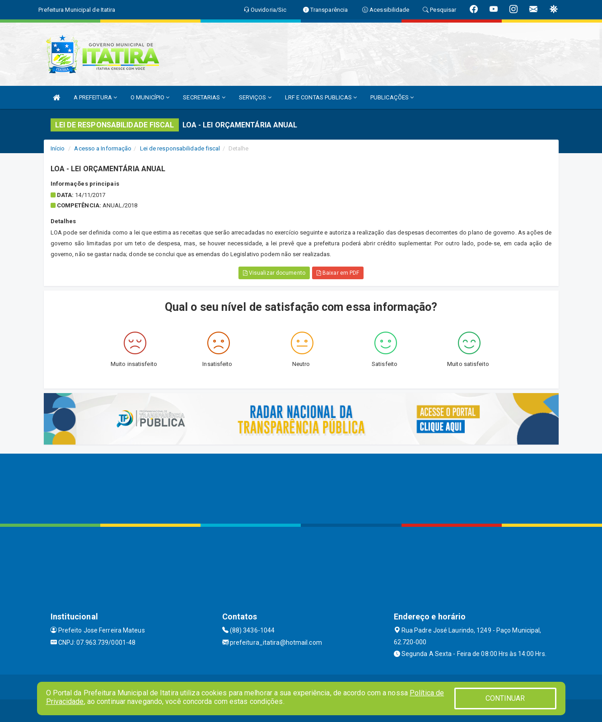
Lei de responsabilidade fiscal (180, 148)
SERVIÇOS (255, 97)
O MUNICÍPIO (150, 97)
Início (58, 148)
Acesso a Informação (102, 148)
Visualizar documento (274, 273)
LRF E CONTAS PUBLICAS (321, 97)
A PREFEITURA (95, 97)
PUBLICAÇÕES (392, 97)
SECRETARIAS (204, 97)
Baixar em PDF (338, 273)
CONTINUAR (505, 698)
